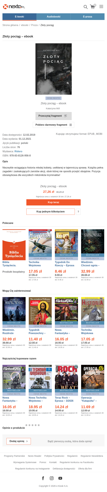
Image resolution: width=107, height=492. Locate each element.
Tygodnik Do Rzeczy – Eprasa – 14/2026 (64, 265)
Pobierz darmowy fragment (51, 124)
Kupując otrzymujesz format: (71, 134)
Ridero (18, 151)
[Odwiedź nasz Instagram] (51, 478)
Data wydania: (10, 139)
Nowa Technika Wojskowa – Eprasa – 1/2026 (38, 401)
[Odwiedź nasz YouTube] (60, 478)
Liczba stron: (9, 147)
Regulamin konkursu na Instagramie (32, 468)
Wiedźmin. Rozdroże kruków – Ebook (11, 333)
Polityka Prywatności (54, 456)
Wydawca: (8, 151)
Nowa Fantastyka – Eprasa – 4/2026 (11, 401)
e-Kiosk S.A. (62, 486)
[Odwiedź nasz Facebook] (43, 478)
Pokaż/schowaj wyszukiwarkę (85, 7)
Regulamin (72, 456)
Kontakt (53, 462)
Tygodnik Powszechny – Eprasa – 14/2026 (39, 333)
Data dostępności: (12, 135)
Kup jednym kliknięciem (51, 211)
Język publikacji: (11, 143)
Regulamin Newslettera (92, 456)
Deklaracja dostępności (64, 468)
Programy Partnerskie (14, 456)
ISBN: (6, 155)
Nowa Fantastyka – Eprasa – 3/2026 (64, 333)
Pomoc (42, 462)
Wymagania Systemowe (24, 462)
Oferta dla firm (85, 468)
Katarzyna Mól (53, 108)
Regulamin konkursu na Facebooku (77, 462)
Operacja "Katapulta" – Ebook (89, 401)
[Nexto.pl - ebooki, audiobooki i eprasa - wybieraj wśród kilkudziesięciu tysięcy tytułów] (14, 6)
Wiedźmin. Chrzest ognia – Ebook (90, 265)
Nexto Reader (34, 456)
